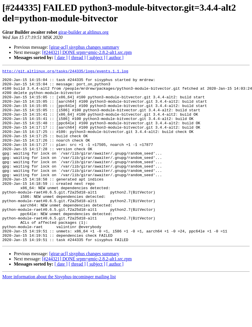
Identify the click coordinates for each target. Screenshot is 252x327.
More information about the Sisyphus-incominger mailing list (59, 311)
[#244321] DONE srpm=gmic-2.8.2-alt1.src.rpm (87, 52)
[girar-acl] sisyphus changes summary (84, 47)
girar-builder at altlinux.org (83, 32)
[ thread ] (77, 57)
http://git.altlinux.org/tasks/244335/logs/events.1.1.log (65, 71)
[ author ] (115, 57)
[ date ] (60, 57)
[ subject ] (96, 57)
